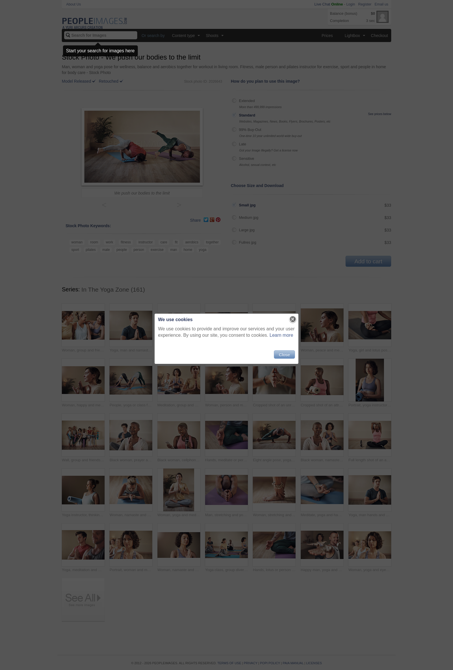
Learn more (281, 335)
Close (284, 354)
